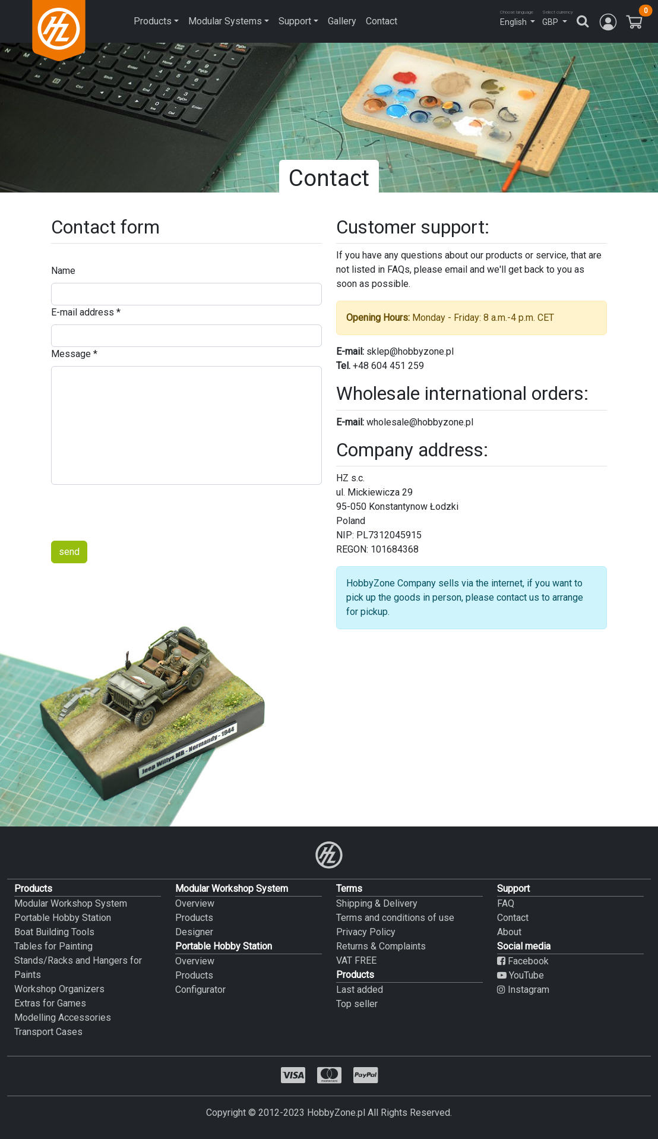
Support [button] (295, 21)
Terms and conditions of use (395, 917)
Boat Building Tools (54, 932)
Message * (74, 353)
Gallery (342, 21)
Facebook (523, 961)
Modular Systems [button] (225, 21)
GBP (550, 22)
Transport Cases (48, 1031)
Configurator (200, 989)
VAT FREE (356, 960)
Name (63, 270)
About (509, 932)
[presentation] (141, 513)
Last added (359, 989)
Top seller (357, 1003)
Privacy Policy (366, 932)
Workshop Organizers (59, 989)
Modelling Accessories (62, 1017)
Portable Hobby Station (62, 917)
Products (194, 917)
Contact (381, 21)
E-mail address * (86, 312)
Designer (194, 932)
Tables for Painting (53, 946)
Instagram (523, 989)
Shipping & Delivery (376, 903)
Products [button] (153, 21)
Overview (194, 903)
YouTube (520, 975)
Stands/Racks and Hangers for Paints (78, 967)
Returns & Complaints (381, 946)
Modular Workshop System (70, 903)
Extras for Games (50, 1003)
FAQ (505, 903)
